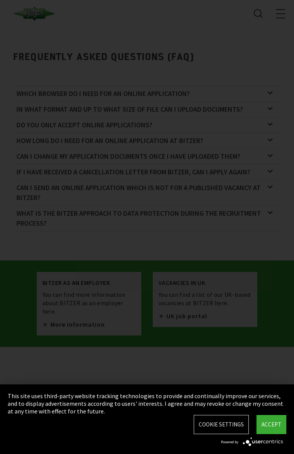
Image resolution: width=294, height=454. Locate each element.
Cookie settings (221, 424)
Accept (271, 424)
